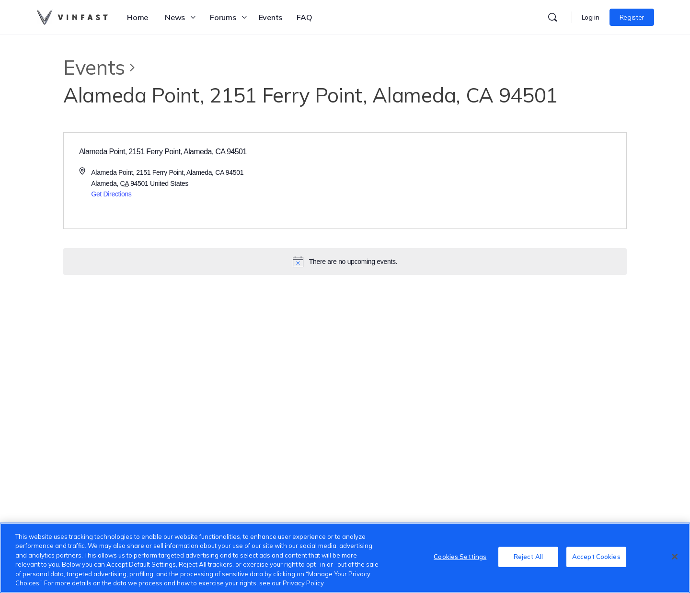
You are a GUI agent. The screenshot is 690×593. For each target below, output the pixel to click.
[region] (345, 558)
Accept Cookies (596, 556)
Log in (590, 17)
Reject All (528, 556)
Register (632, 17)
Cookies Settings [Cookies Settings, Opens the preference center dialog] (460, 556)
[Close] (674, 556)
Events (94, 67)
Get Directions (111, 194)
